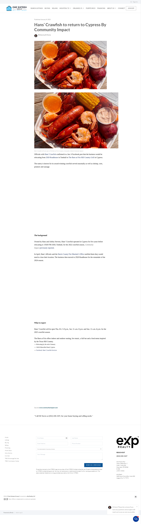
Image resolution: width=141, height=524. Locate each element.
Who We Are (8, 462)
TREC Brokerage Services (12, 467)
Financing (101, 17)
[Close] (137, 506)
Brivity (11, 521)
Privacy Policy (111, 521)
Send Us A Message (93, 474)
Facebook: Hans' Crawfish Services (46, 359)
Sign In (134, 2)
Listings (7, 449)
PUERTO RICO (90, 17)
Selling (55, 17)
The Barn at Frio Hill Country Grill (81, 166)
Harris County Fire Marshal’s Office (71, 263)
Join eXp (131, 17)
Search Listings (37, 17)
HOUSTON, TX (65, 17)
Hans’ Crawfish (50, 163)
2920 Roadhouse (52, 166)
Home (6, 446)
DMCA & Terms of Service (124, 521)
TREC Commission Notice (12, 470)
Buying (47, 17)
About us (111, 17)
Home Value (8, 459)
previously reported (47, 257)
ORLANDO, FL (78, 17)
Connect (121, 17)
